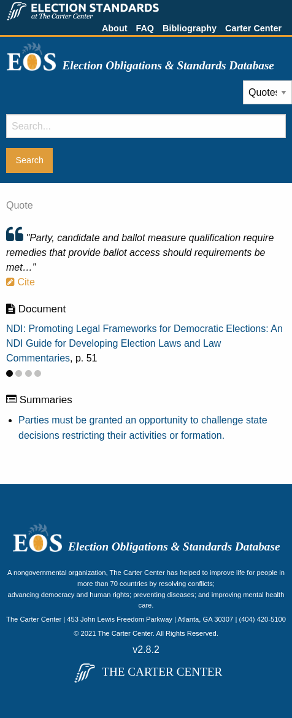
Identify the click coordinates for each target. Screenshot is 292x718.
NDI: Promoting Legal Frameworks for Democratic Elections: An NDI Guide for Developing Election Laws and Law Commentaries (144, 343)
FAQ (145, 28)
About (115, 28)
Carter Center (253, 28)
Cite (20, 282)
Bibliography (190, 28)
